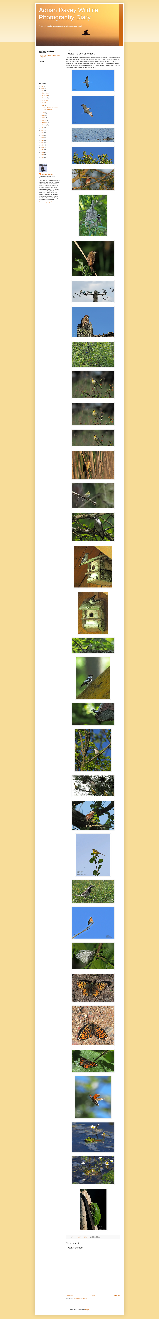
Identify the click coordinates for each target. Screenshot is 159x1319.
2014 (42, 150)
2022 (42, 130)
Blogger (87, 1309)
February (45, 122)
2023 (42, 128)
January (44, 125)
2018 (42, 140)
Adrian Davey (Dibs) (47, 174)
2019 (42, 138)
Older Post (117, 1295)
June (43, 113)
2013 (42, 152)
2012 (42, 155)
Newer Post (69, 1295)
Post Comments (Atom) (80, 1298)
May (43, 115)
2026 (42, 86)
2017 (42, 142)
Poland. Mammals (47, 109)
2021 (42, 133)
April (43, 117)
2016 (42, 145)
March (44, 120)
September (45, 100)
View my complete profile (46, 202)
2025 (42, 88)
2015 (42, 147)
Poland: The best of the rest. (50, 107)
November (45, 95)
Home (93, 1295)
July (43, 105)
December (45, 93)
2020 (42, 135)
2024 (42, 91)
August (44, 102)
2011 (42, 157)
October (44, 98)
